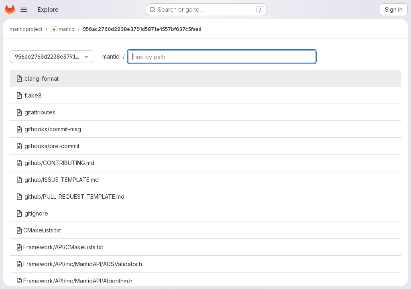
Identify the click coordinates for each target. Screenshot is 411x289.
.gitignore (32, 213)
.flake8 (29, 95)
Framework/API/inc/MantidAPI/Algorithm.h (74, 280)
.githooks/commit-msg (48, 129)
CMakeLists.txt (38, 230)
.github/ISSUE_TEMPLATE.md (57, 179)
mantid (111, 56)
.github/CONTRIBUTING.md (55, 162)
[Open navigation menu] (23, 9)
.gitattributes (35, 112)
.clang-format (37, 78)
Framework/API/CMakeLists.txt (59, 247)
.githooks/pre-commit (47, 145)
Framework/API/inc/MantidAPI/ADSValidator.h (79, 264)
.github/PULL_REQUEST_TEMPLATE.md (70, 196)
